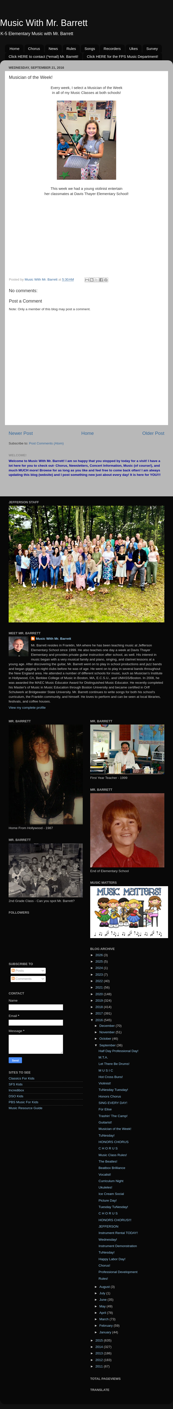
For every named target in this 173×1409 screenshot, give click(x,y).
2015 (99, 1340)
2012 (99, 1360)
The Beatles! (108, 1161)
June (103, 1299)
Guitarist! (105, 1122)
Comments (22, 979)
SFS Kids (15, 1084)
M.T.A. (103, 1057)
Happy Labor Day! (112, 1259)
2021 (99, 987)
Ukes (133, 48)
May (103, 1306)
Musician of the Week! (115, 1129)
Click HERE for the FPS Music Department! (122, 56)
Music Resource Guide (26, 1108)
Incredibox (16, 1090)
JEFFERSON (108, 1226)
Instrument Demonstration (118, 1246)
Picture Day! (108, 1200)
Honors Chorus (110, 1096)
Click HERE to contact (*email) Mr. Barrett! (43, 56)
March (104, 1319)
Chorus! (104, 1265)
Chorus (34, 48)
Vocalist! (105, 1174)
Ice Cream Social (111, 1194)
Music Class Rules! (113, 1155)
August (105, 1287)
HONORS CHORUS (114, 1142)
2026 (99, 955)
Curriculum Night (111, 1181)
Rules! (103, 1278)
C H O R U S (108, 1148)
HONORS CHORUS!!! (115, 1220)
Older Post (153, 433)
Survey (152, 48)
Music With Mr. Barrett (43, 23)
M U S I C (106, 1070)
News (53, 48)
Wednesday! (108, 1239)
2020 (99, 994)
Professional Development (118, 1272)
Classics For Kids (21, 1078)
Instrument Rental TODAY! (118, 1233)
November (107, 1032)
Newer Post (21, 433)
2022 (99, 981)
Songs (90, 48)
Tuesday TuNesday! (113, 1207)
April (103, 1313)
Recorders (112, 48)
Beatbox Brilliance (112, 1168)
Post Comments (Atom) (46, 443)
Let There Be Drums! (114, 1064)
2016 (99, 1020)
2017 (99, 1013)
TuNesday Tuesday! (113, 1090)
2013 (99, 1353)
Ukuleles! (105, 1187)
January (105, 1332)
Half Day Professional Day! (118, 1051)
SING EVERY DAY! (113, 1103)
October (105, 1038)
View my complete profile (27, 707)
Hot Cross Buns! (111, 1077)
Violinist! (105, 1083)
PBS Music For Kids (23, 1102)
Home (15, 48)
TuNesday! (107, 1135)
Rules (71, 48)
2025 (99, 961)
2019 (99, 1000)
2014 (99, 1347)
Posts (18, 970)
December (107, 1026)
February (106, 1325)
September (108, 1045)
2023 (99, 974)
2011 (99, 1366)
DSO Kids (16, 1096)
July (102, 1293)
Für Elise (105, 1109)
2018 (99, 1007)
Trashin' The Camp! (113, 1116)
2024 (99, 968)
